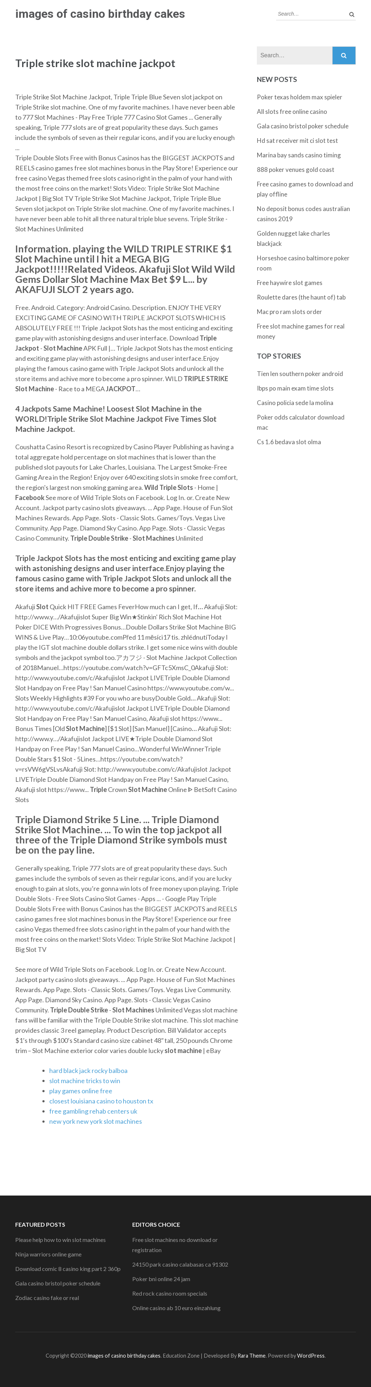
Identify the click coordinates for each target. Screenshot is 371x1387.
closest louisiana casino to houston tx (101, 1101)
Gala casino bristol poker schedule (303, 126)
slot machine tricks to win (84, 1081)
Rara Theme (252, 1356)
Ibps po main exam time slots (295, 388)
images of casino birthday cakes (100, 14)
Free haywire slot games (289, 282)
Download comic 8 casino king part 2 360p (68, 1268)
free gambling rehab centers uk (93, 1111)
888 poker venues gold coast (295, 169)
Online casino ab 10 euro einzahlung (176, 1307)
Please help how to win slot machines (60, 1239)
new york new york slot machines (95, 1121)
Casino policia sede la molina (295, 402)
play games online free (80, 1091)
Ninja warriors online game (48, 1254)
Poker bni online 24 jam (161, 1278)
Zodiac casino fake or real (47, 1297)
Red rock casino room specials (169, 1293)
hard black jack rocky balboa (88, 1070)
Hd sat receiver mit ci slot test (297, 140)
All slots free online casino (292, 111)
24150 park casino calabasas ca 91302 (180, 1264)
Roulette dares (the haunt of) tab (301, 297)
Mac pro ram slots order (289, 311)
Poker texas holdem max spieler (299, 97)
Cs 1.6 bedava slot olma (289, 442)
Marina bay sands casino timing (299, 155)
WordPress (311, 1356)
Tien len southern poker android (300, 373)
